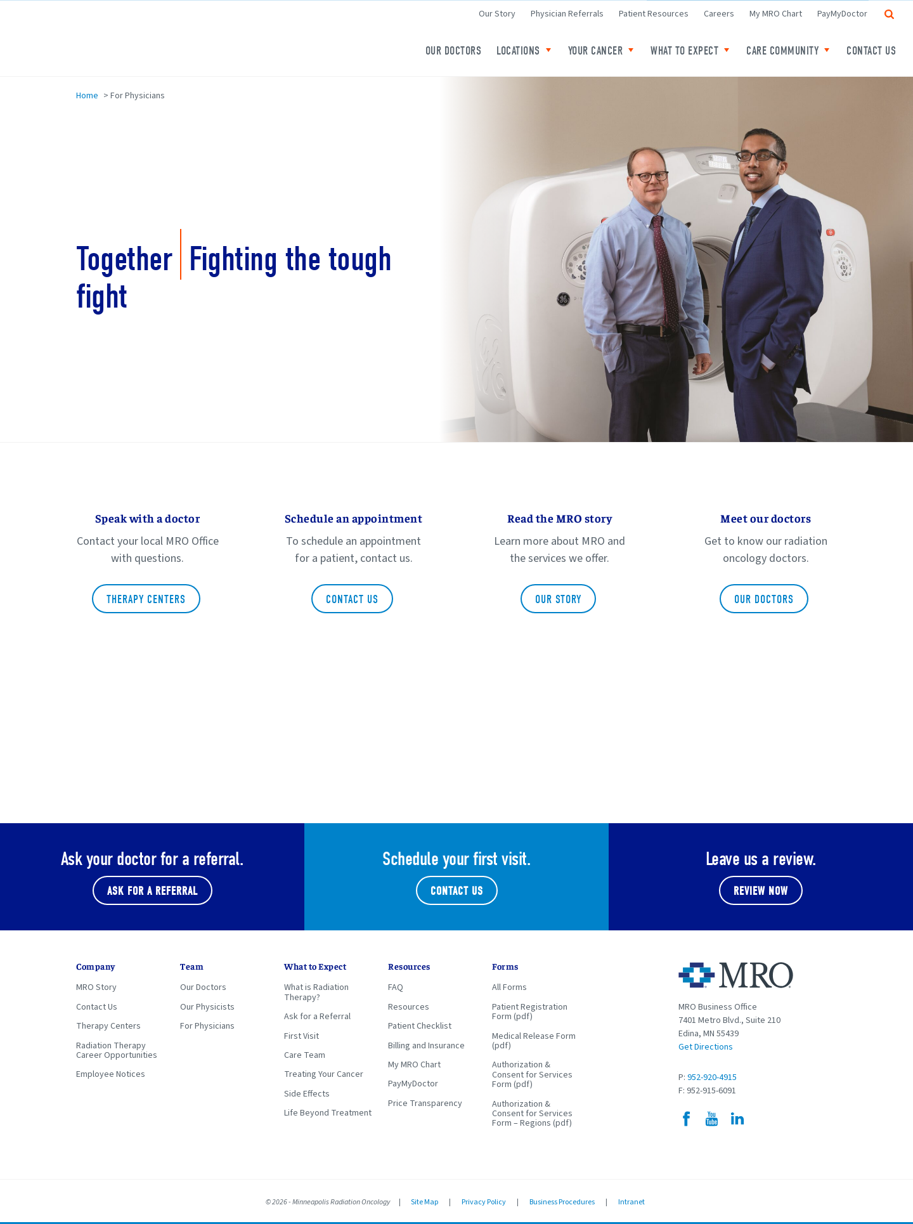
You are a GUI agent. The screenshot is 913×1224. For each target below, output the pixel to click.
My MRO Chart (775, 14)
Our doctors (764, 599)
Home (87, 95)
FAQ (395, 987)
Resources (408, 1007)
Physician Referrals (567, 14)
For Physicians (207, 1026)
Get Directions (705, 1047)
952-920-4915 (712, 1077)
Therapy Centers (146, 599)
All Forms (509, 987)
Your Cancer (595, 51)
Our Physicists (207, 1007)
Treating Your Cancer (323, 1074)
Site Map (424, 1202)
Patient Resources (654, 14)
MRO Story (96, 987)
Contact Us (871, 51)
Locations (518, 51)
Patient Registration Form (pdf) (529, 1012)
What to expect (684, 51)
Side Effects (307, 1094)
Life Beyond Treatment (328, 1113)
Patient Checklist (419, 1026)
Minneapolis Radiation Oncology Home (158, 38)
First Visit (301, 1036)
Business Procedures (562, 1202)
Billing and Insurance (426, 1045)
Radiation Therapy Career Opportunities (116, 1050)
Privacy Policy (484, 1202)
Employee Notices (110, 1074)
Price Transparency (425, 1103)
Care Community (782, 51)
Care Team (304, 1055)
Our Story (497, 14)
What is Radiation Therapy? (316, 992)
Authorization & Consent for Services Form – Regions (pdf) (532, 1114)
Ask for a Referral (317, 1016)
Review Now (761, 891)
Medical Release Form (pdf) (534, 1041)
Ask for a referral (152, 891)
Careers (719, 14)
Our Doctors (453, 51)
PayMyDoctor (842, 14)
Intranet (631, 1202)
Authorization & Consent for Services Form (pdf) (532, 1074)
